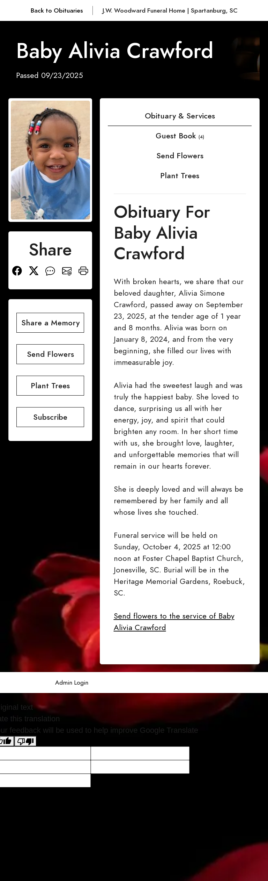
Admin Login (71, 682)
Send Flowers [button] (50, 354)
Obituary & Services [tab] (180, 115)
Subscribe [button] (50, 417)
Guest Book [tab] (180, 135)
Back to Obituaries (57, 10)
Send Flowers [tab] (179, 155)
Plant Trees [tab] (179, 175)
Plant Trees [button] (50, 385)
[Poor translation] (25, 741)
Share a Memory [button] (50, 322)
